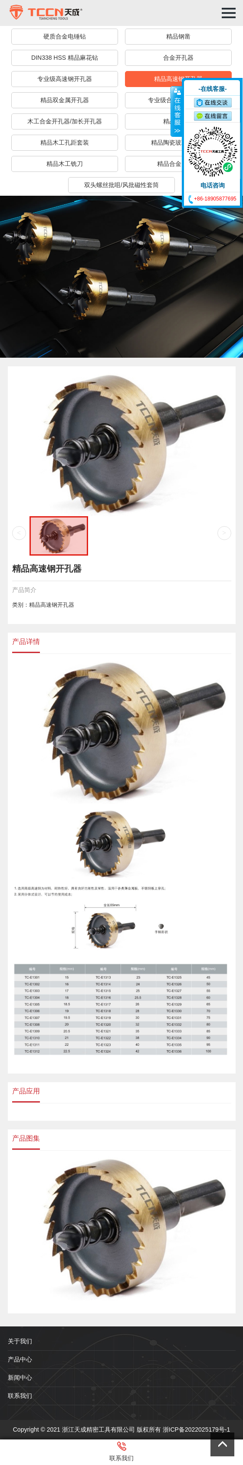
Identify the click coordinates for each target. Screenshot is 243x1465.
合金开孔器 (178, 57)
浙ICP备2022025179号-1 (196, 1429)
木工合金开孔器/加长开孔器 (64, 121)
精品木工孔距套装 (64, 142)
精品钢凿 (178, 36)
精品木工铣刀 (64, 163)
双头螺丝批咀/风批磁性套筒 (121, 184)
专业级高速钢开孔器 (64, 78)
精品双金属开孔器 (64, 100)
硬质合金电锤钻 (64, 36)
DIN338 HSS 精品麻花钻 (64, 57)
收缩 (177, 111)
